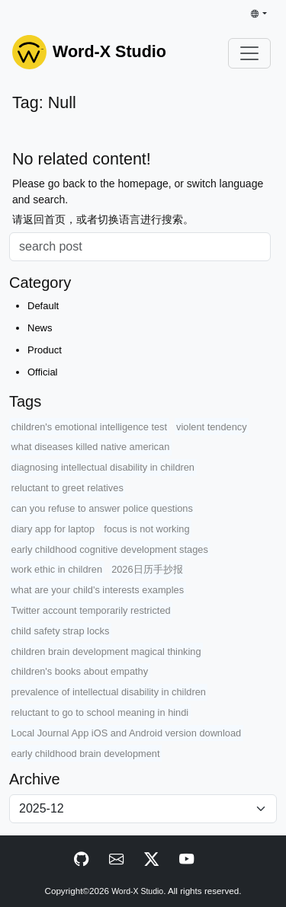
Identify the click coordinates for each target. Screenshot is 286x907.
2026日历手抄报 (146, 569)
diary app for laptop (53, 529)
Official (42, 372)
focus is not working (146, 529)
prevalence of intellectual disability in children (108, 692)
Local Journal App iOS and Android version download (126, 733)
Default (43, 305)
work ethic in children (57, 569)
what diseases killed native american (90, 446)
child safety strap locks (60, 631)
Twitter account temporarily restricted (91, 610)
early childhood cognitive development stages (109, 549)
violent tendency (211, 427)
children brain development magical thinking (106, 651)
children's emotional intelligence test (89, 427)
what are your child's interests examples (98, 590)
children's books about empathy (80, 671)
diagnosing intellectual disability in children (102, 467)
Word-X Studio (137, 891)
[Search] (140, 246)
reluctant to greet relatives (67, 487)
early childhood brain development (85, 753)
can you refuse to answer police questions (102, 508)
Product (44, 350)
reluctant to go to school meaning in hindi (100, 712)
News (40, 328)
